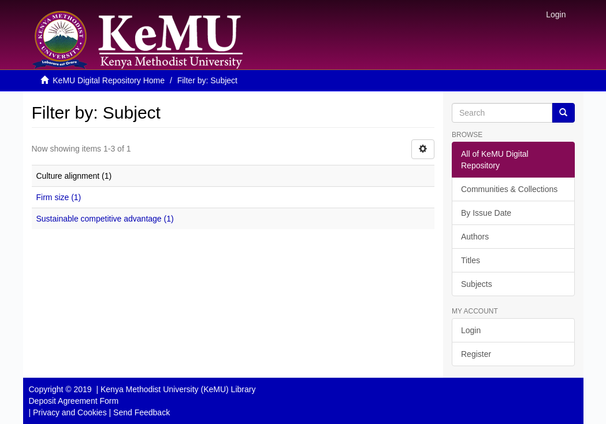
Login (471, 330)
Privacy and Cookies (70, 412)
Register (476, 354)
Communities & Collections (509, 189)
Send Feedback (141, 412)
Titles (470, 260)
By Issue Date (486, 212)
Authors (475, 236)
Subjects (476, 284)
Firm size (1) (58, 197)
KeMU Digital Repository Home (109, 80)
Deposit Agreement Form (74, 400)
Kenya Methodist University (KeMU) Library (178, 389)
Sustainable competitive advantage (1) (105, 218)
